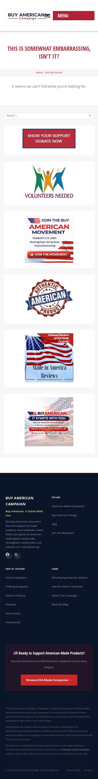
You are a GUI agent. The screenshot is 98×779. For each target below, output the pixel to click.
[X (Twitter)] (17, 556)
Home (39, 72)
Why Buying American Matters (70, 577)
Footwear (11, 604)
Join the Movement (63, 533)
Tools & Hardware (16, 577)
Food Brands (13, 622)
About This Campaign (64, 595)
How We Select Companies (67, 586)
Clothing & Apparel (17, 586)
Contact (88, 770)
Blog (54, 524)
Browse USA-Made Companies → (49, 680)
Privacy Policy (73, 770)
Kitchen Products (16, 595)
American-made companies (75, 749)
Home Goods (13, 613)
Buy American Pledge (64, 515)
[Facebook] (9, 556)
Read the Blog (60, 604)
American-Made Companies (68, 506)
